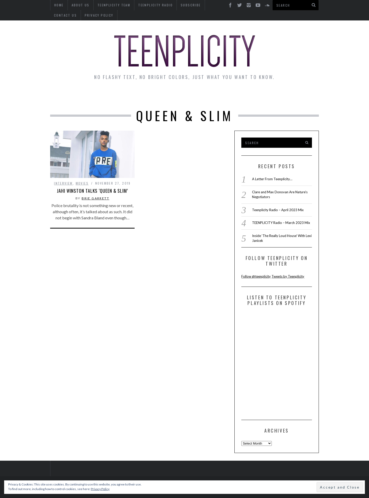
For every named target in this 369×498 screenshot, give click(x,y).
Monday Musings (183, 95)
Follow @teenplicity (256, 276)
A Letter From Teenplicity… (272, 179)
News (64, 95)
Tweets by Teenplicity (288, 276)
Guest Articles (235, 95)
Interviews (94, 95)
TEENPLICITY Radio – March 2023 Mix (281, 223)
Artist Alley (135, 95)
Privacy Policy (68, 15)
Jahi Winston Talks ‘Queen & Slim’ (92, 190)
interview (63, 183)
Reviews (275, 95)
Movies (82, 183)
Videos (303, 95)
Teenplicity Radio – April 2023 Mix (278, 210)
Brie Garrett (95, 198)
